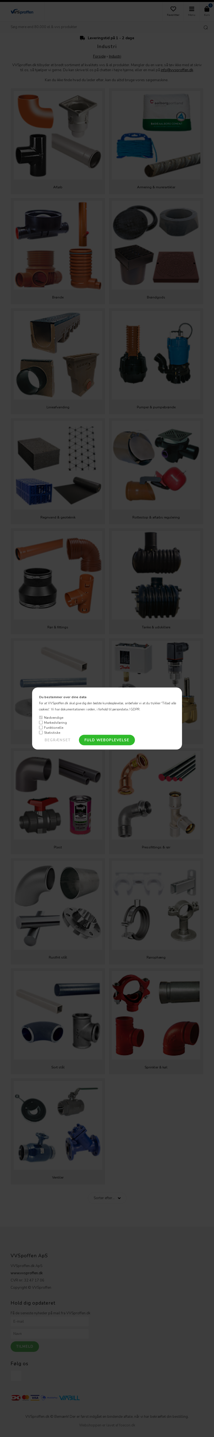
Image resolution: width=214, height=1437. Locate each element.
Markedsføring (55, 722)
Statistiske (52, 732)
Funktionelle (53, 727)
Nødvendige (53, 717)
